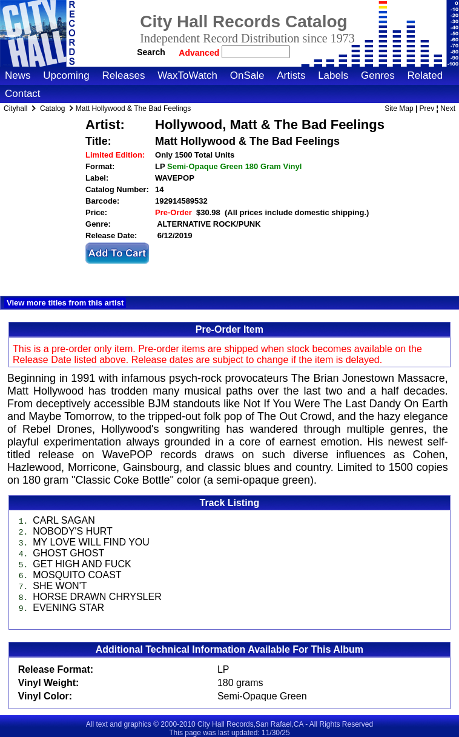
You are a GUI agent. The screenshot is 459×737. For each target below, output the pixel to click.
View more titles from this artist (65, 302)
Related (425, 75)
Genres (378, 75)
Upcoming (66, 75)
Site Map (399, 108)
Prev (427, 108)
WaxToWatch (187, 75)
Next (447, 108)
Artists (291, 75)
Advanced (200, 53)
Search (151, 52)
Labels (333, 75)
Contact (23, 93)
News (18, 75)
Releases (123, 75)
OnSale (247, 75)
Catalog (52, 108)
